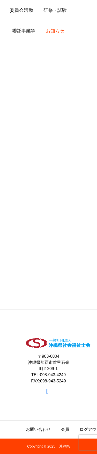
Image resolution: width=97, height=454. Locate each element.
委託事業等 (23, 30)
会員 (65, 429)
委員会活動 (21, 10)
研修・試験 (55, 10)
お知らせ (55, 30)
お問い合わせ (38, 429)
